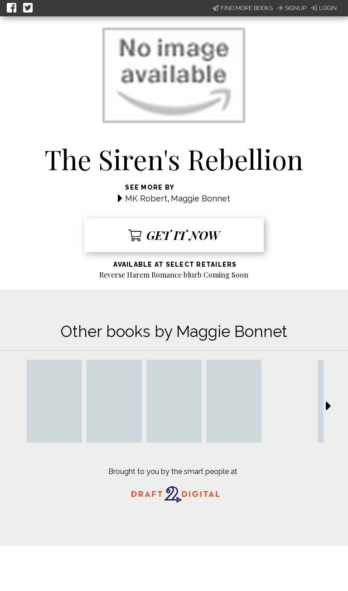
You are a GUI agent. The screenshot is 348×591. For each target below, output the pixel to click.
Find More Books (243, 8)
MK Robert (146, 198)
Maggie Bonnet (200, 198)
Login (324, 8)
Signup (291, 8)
